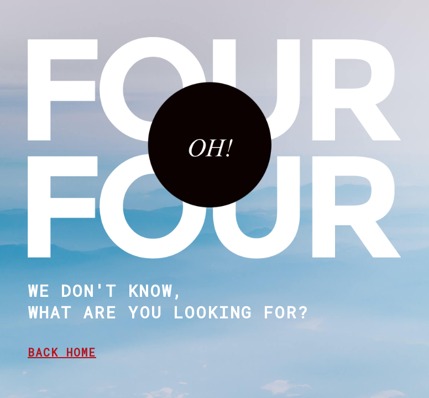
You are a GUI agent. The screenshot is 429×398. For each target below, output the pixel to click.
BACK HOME (62, 352)
